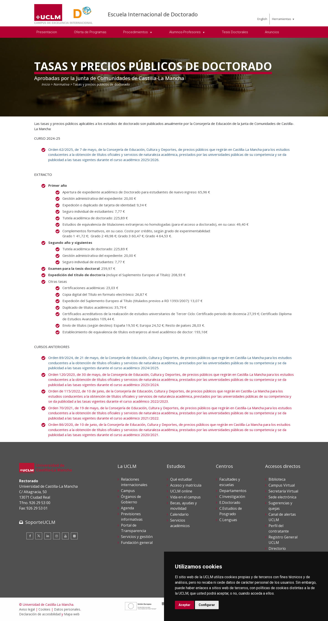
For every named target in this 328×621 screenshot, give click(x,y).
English (262, 19)
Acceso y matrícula (185, 485)
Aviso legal (27, 609)
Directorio (277, 548)
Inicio (45, 84)
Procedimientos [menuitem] (136, 32)
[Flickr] (74, 536)
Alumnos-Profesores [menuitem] (185, 32)
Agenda (127, 507)
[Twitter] (38, 536)
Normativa (61, 84)
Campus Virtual (282, 485)
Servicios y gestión (137, 536)
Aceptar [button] (184, 605)
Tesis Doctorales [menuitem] (235, 32)
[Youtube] (65, 536)
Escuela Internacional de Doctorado (153, 14)
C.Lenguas (228, 519)
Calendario (179, 514)
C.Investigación (232, 496)
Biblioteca (277, 479)
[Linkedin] (47, 536)
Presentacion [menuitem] (46, 32)
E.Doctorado (229, 502)
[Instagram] (56, 536)
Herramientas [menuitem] (281, 19)
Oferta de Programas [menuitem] (90, 32)
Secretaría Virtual (283, 491)
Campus (128, 490)
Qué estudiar (181, 479)
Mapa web (71, 614)
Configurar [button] (207, 605)
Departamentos (232, 490)
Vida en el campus (185, 497)
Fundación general (137, 542)
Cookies (44, 609)
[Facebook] (29, 536)
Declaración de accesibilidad (40, 614)
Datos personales (67, 609)
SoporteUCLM (40, 522)
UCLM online (181, 491)
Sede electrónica (282, 497)
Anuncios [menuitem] (272, 32)
